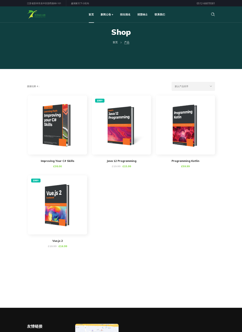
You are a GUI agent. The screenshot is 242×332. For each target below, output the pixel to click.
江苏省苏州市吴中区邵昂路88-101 (44, 3)
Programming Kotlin (185, 161)
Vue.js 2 (57, 240)
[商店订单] (193, 86)
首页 (115, 42)
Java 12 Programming (121, 161)
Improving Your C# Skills (57, 161)
